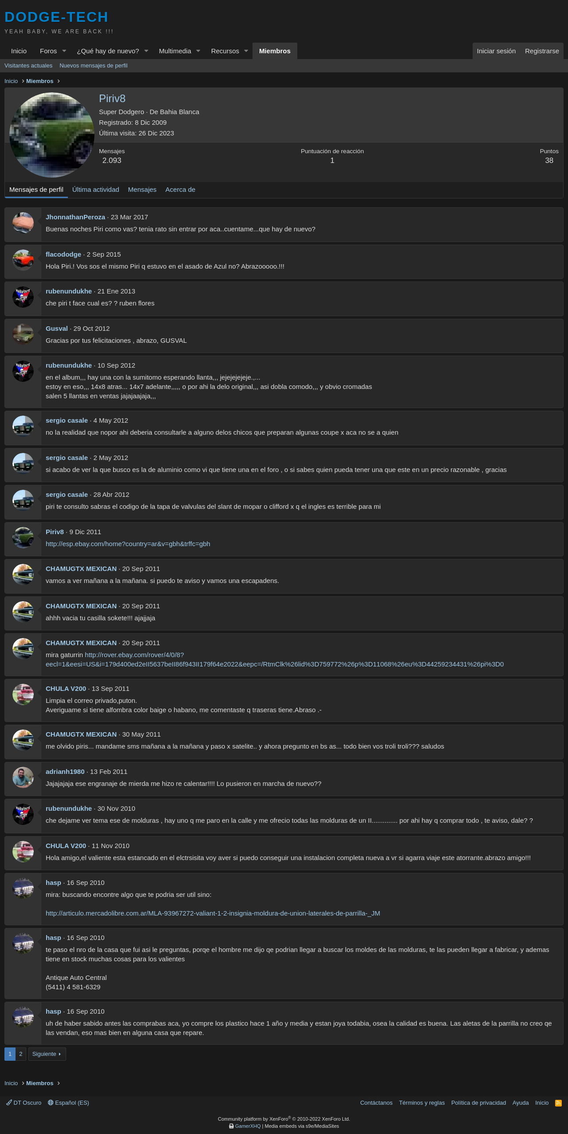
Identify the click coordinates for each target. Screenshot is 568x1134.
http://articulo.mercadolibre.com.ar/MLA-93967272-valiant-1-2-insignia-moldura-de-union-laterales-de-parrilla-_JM (213, 913)
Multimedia (175, 51)
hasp (53, 882)
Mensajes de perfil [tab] (36, 189)
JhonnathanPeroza (75, 217)
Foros (48, 51)
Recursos (225, 51)
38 (549, 160)
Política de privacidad (478, 1102)
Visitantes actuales (28, 65)
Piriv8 (55, 531)
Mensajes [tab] (142, 189)
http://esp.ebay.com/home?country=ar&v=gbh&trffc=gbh (128, 543)
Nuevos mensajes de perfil (93, 65)
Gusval (57, 328)
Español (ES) (68, 1102)
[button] (64, 51)
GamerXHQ (247, 1126)
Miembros (275, 51)
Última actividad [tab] (95, 189)
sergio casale (67, 420)
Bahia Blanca (179, 111)
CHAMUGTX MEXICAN (81, 568)
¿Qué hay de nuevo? (108, 51)
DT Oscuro (23, 1102)
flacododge (63, 254)
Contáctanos (376, 1102)
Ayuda (521, 1102)
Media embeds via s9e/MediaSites (301, 1126)
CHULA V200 (66, 688)
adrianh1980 (65, 771)
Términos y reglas (422, 1102)
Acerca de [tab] (181, 189)
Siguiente (44, 1054)
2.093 (112, 160)
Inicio (19, 51)
